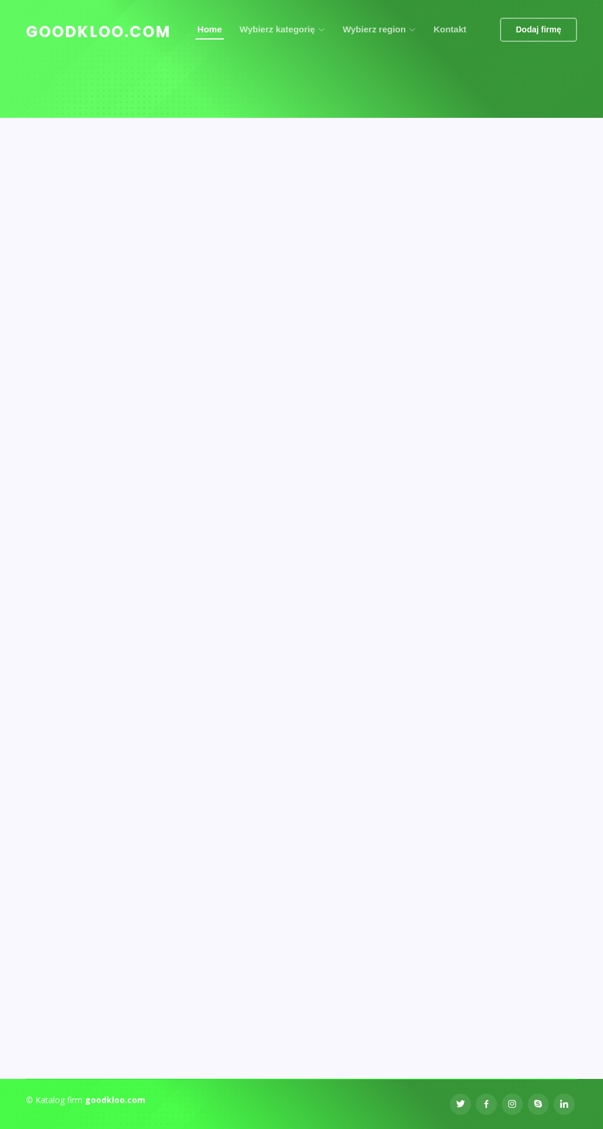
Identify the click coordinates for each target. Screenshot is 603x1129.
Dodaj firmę (538, 29)
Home (209, 29)
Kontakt (449, 29)
